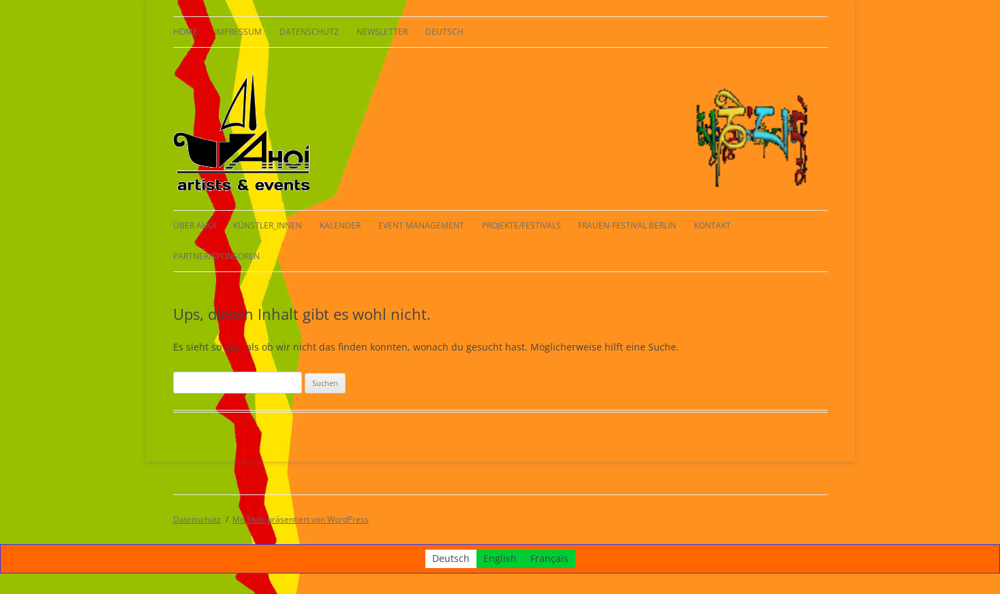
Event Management (421, 225)
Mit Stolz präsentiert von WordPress (300, 519)
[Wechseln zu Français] (549, 558)
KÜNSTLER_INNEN (267, 225)
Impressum (238, 32)
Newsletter (382, 32)
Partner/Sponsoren (216, 256)
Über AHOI (194, 225)
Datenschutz (309, 32)
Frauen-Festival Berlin (627, 225)
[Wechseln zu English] (500, 558)
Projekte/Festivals (521, 225)
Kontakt (712, 225)
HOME (185, 32)
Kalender (340, 225)
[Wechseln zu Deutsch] (450, 558)
